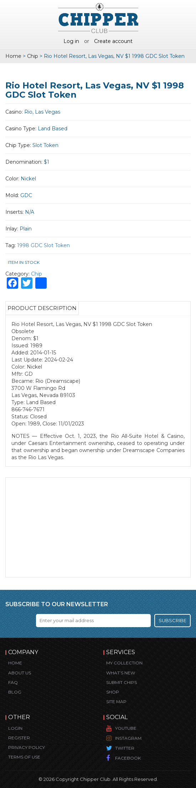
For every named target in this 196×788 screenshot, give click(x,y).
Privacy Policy (26, 747)
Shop (112, 692)
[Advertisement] (98, 527)
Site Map (116, 701)
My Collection (124, 662)
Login (15, 728)
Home (13, 56)
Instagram (128, 738)
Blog (14, 692)
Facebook (128, 758)
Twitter (124, 748)
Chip (32, 56)
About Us (19, 672)
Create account (113, 41)
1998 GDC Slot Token (43, 245)
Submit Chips (121, 682)
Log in (71, 41)
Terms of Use (24, 757)
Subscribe (172, 620)
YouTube (125, 728)
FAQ (13, 682)
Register (19, 737)
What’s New (120, 672)
